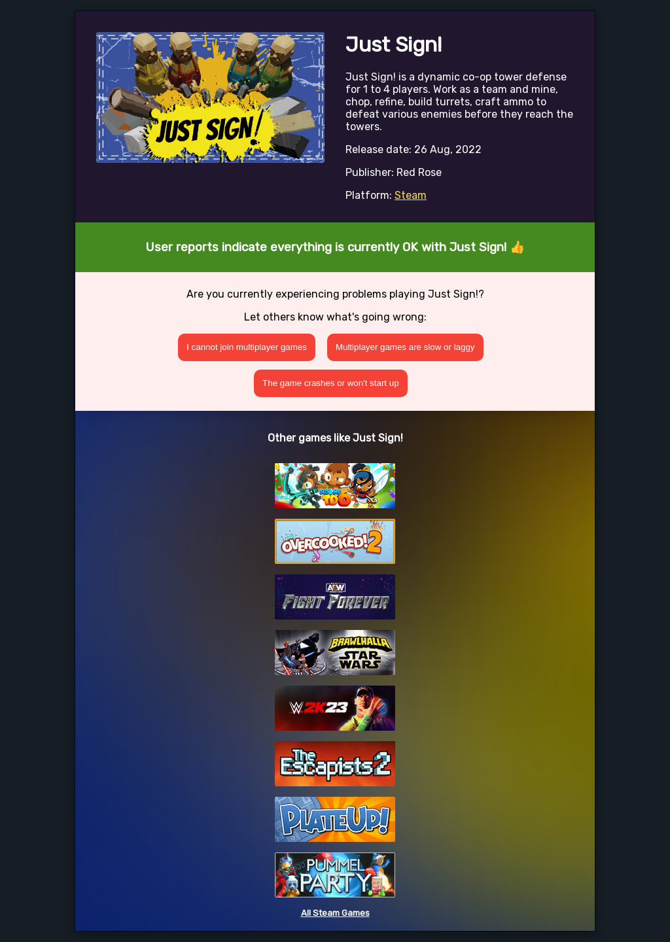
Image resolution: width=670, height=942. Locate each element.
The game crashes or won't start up (330, 383)
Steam (411, 195)
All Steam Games (335, 913)
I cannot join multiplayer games (246, 347)
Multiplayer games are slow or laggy (405, 347)
